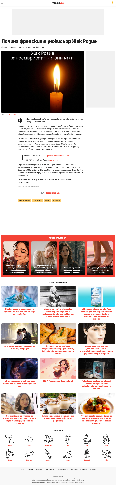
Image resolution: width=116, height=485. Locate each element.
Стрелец (48, 455)
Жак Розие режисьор (24, 200)
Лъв (87, 440)
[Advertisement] (58, 21)
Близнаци (48, 440)
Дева (106, 440)
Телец (29, 440)
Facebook (30, 469)
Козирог (67, 455)
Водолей (87, 455)
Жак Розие (48, 200)
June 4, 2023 (53, 160)
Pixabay (14, 114)
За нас (22, 469)
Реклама (93, 469)
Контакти (84, 469)
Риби (106, 455)
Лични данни (74, 469)
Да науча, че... (57, 200)
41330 (10, 114)
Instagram (38, 469)
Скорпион (29, 455)
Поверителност (62, 469)
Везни (10, 455)
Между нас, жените (58, 238)
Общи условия (49, 469)
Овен (10, 440)
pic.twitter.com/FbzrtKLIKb (58, 156)
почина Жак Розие (37, 200)
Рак (67, 440)
